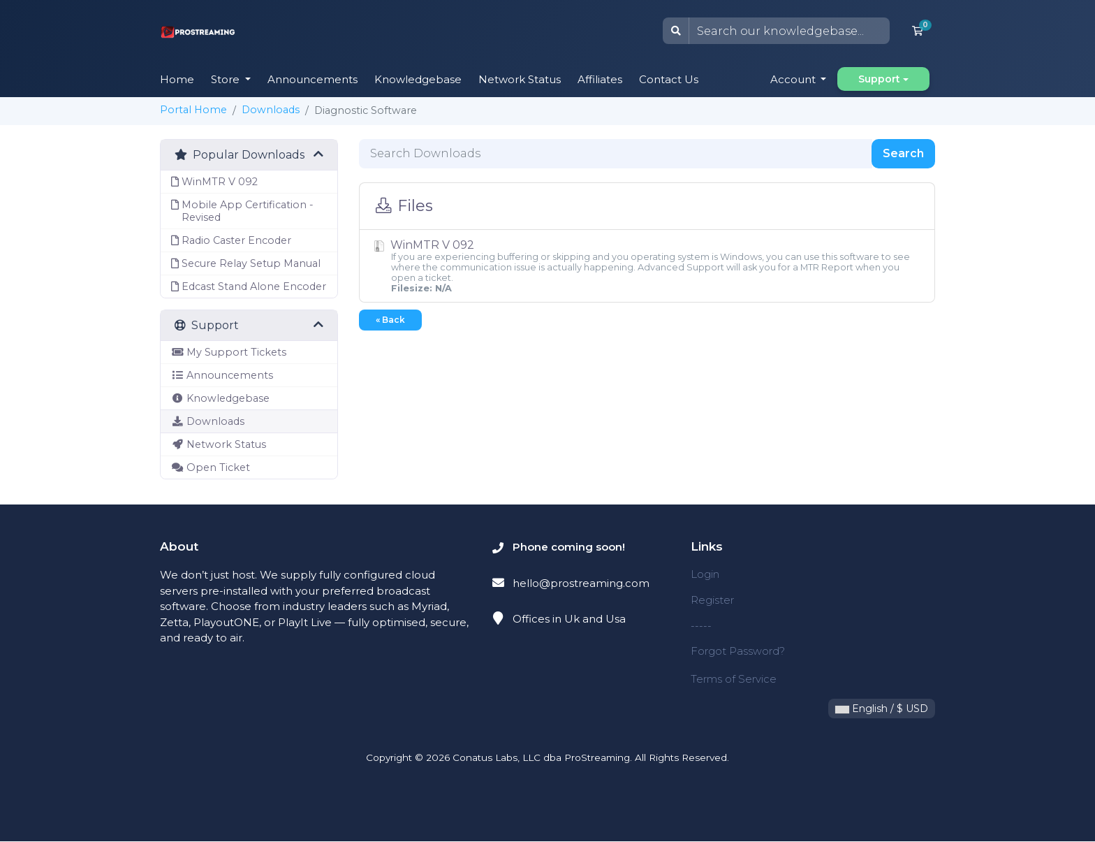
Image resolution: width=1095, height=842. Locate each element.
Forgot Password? (738, 651)
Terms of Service (734, 679)
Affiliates (600, 79)
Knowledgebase (418, 79)
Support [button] (879, 79)
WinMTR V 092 (647, 265)
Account (794, 79)
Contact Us (668, 79)
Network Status (519, 79)
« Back (390, 319)
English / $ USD (881, 709)
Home (177, 79)
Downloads (271, 109)
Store (226, 79)
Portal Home (193, 109)
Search (903, 153)
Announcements (312, 79)
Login (705, 574)
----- (701, 625)
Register (712, 600)
